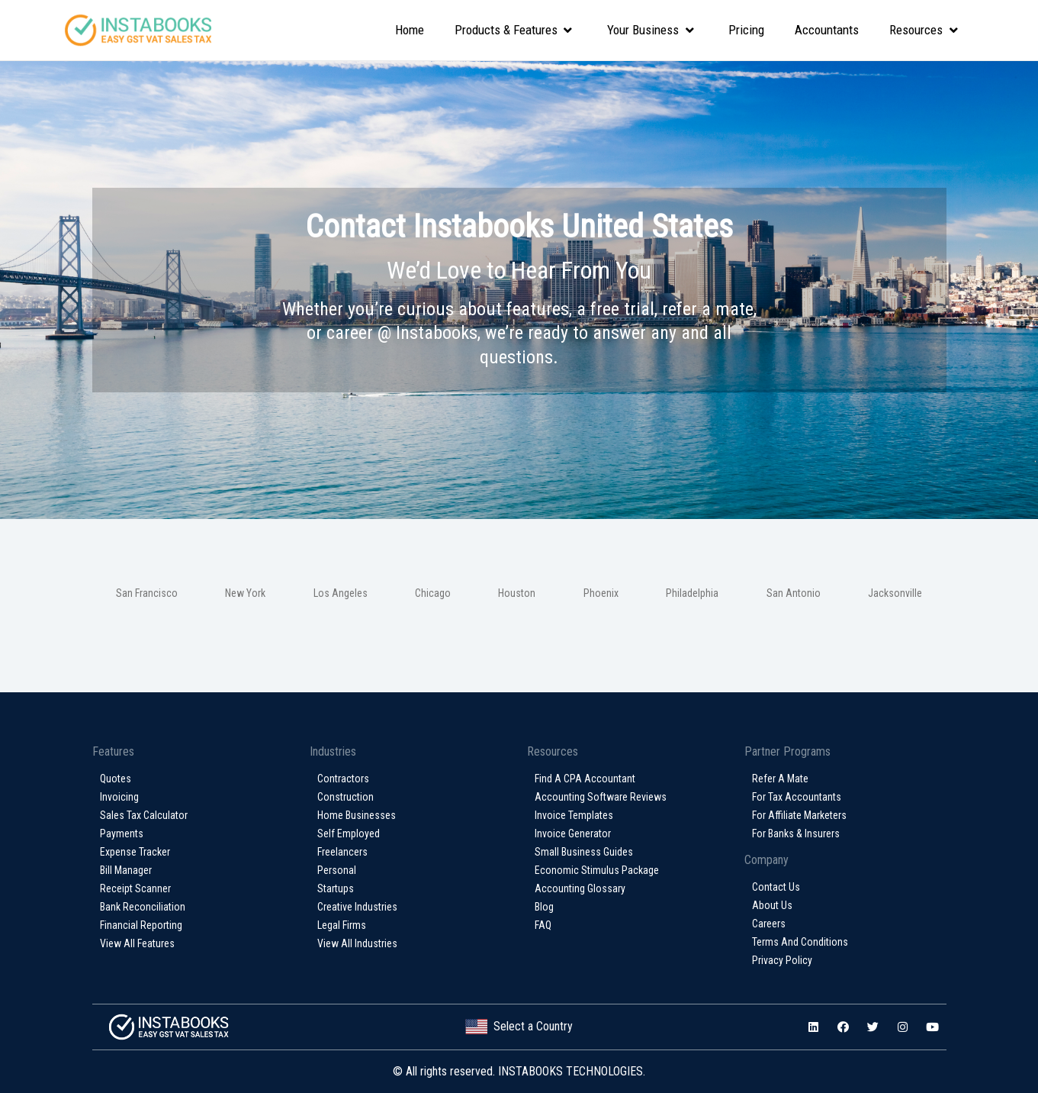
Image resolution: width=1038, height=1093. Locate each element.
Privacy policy (782, 960)
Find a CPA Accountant (585, 778)
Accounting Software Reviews (601, 797)
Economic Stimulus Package (597, 870)
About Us (772, 905)
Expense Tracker (135, 852)
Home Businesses (356, 815)
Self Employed (348, 833)
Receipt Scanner (135, 888)
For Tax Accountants (796, 797)
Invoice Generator (573, 833)
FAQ (543, 925)
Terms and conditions (800, 942)
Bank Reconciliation (142, 907)
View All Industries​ (357, 943)
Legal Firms (341, 925)
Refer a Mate (780, 778)
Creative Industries (357, 907)
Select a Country (518, 1026)
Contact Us (776, 887)
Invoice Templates (574, 815)
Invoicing (119, 797)
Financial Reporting (141, 925)
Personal (336, 870)
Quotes (115, 778)
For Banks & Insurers (796, 833)
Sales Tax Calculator (144, 815)
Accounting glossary (580, 888)
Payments (121, 833)
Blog (544, 907)
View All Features (137, 943)
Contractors (343, 778)
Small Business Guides (584, 852)
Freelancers (342, 852)
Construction (345, 797)
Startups (335, 888)
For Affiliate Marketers (799, 815)
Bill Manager (126, 870)
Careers (769, 923)
